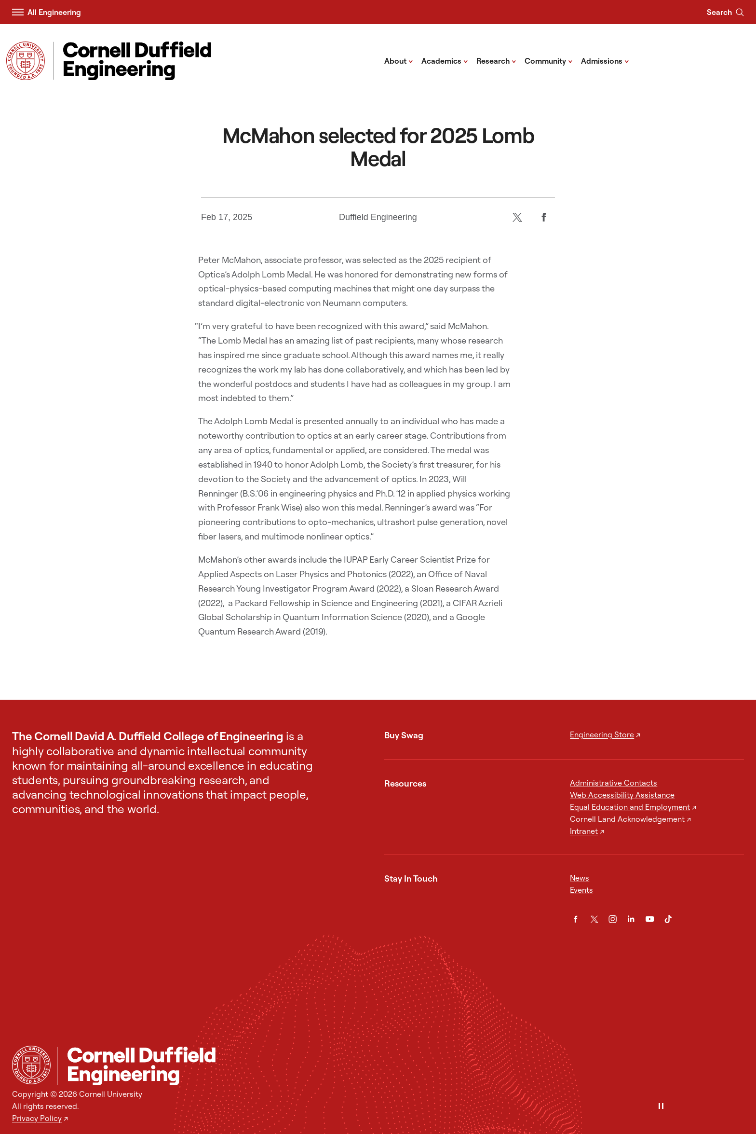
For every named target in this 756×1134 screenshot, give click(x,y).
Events (581, 890)
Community (549, 60)
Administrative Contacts (613, 783)
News (579, 878)
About (398, 60)
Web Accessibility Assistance (622, 795)
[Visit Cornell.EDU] (25, 60)
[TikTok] (668, 919)
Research (496, 60)
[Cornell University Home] (31, 1065)
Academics (444, 60)
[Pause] (661, 1107)
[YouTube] (649, 919)
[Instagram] (612, 919)
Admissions (605, 60)
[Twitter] (517, 217)
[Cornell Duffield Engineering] (400, 1066)
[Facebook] (544, 217)
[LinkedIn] (630, 919)
